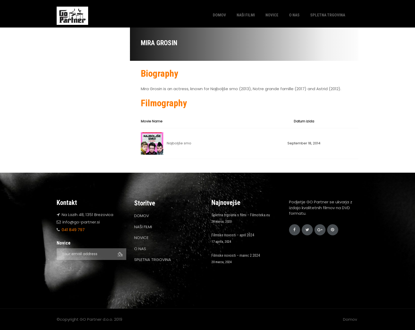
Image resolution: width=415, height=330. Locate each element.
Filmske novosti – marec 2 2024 (235, 255)
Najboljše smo (179, 143)
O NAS (294, 15)
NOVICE (271, 15)
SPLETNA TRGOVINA (327, 15)
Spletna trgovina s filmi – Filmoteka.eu (240, 215)
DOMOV (219, 15)
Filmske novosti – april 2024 (232, 235)
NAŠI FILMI (246, 15)
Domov (350, 319)
